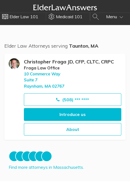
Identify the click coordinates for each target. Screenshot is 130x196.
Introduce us (72, 114)
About (72, 129)
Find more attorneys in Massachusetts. (46, 167)
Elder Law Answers (65, 7)
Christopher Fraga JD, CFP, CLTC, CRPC (69, 62)
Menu (114, 16)
